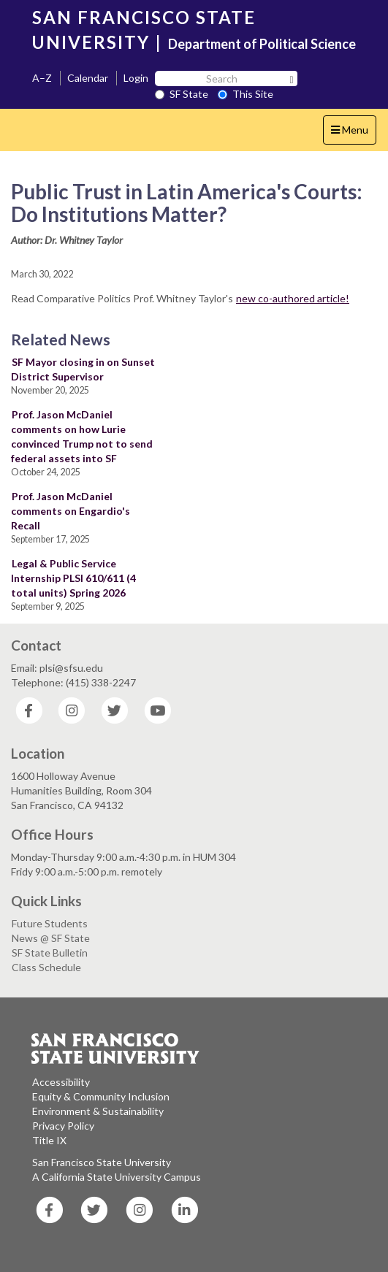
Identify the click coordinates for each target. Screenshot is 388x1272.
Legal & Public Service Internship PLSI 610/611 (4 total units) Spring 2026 (73, 578)
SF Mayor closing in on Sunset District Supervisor (83, 369)
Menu (353, 133)
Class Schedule (46, 967)
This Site (245, 94)
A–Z (42, 78)
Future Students (50, 923)
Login (135, 78)
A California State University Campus (116, 1177)
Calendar (87, 78)
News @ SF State (51, 938)
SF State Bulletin (50, 952)
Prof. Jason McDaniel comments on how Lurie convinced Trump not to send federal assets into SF (82, 436)
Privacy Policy (63, 1125)
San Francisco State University (101, 1162)
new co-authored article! (292, 298)
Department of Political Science (262, 44)
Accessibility (61, 1082)
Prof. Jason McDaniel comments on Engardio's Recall (70, 511)
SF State (181, 94)
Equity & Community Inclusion (101, 1096)
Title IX (49, 1140)
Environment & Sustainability (98, 1111)
